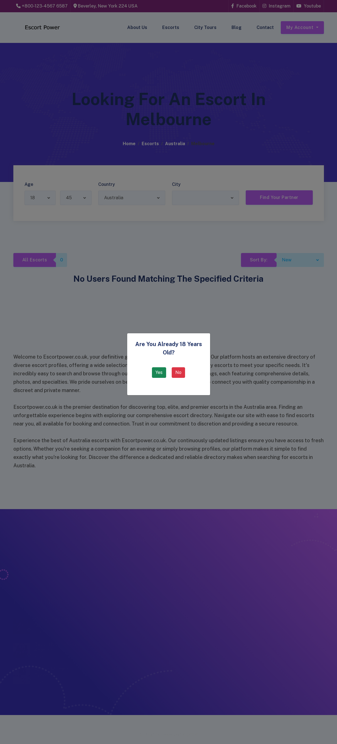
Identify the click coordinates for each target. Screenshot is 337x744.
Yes (159, 372)
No (178, 372)
